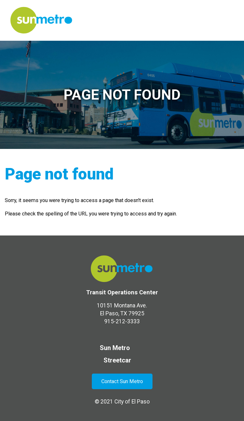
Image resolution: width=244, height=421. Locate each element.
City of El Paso (132, 401)
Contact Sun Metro (122, 381)
